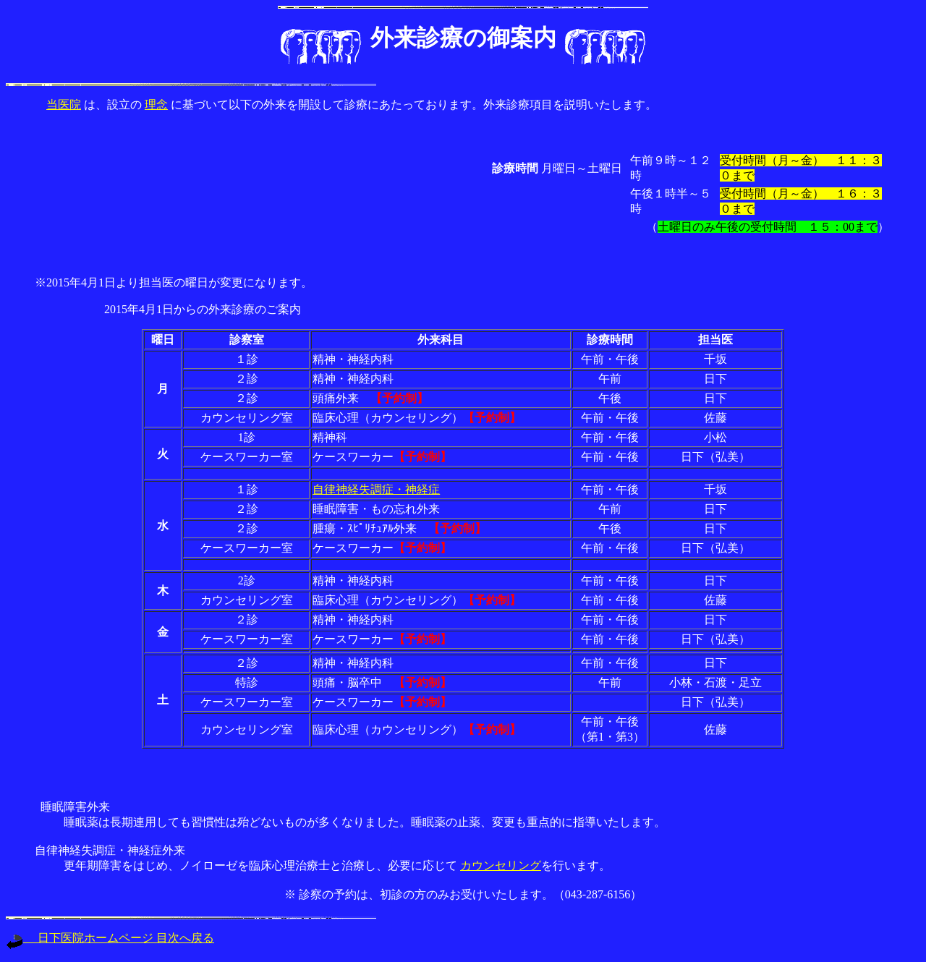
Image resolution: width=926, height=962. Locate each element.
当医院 (63, 104)
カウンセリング (500, 865)
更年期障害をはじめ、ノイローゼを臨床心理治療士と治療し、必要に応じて (262, 865)
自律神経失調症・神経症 (376, 489)
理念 (156, 104)
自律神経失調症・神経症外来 (110, 850)
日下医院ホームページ (89, 938)
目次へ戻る (185, 938)
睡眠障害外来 (72, 807)
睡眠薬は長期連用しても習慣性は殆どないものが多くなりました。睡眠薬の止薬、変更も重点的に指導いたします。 (365, 822)
